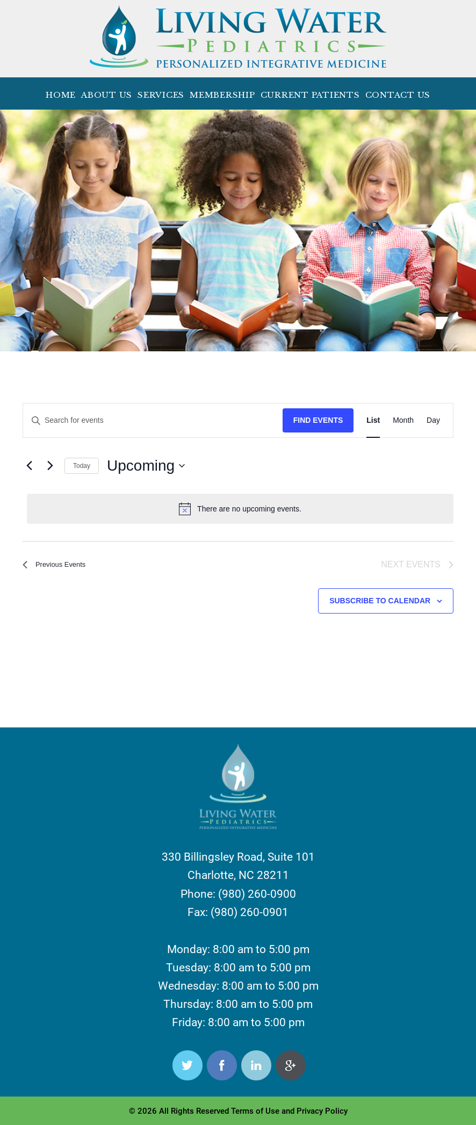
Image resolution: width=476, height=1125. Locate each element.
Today (81, 466)
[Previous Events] (29, 465)
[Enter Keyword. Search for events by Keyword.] (153, 420)
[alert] (240, 509)
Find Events (318, 420)
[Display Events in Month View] (403, 420)
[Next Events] (50, 465)
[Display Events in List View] (373, 420)
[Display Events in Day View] (433, 420)
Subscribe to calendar (379, 602)
